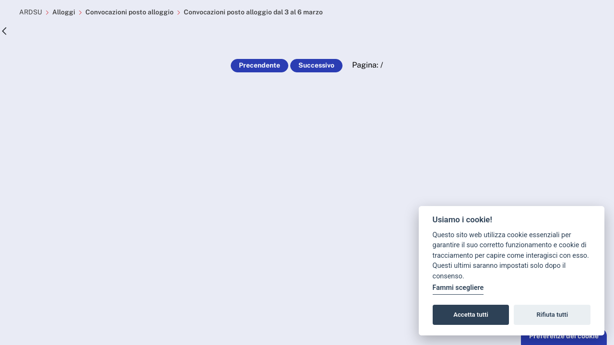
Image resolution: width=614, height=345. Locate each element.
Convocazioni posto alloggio (129, 12)
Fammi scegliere (458, 288)
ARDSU (30, 12)
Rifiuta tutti (552, 314)
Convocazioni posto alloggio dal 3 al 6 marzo (254, 12)
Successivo (316, 65)
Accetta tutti (470, 314)
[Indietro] (4, 31)
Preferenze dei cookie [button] (564, 336)
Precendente (259, 65)
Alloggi (63, 12)
